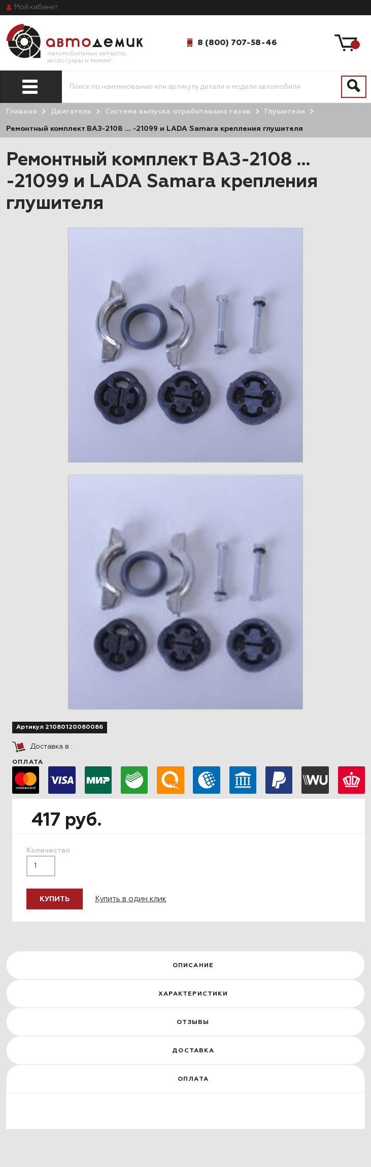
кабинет (36, 7)
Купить (55, 899)
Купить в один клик (130, 899)
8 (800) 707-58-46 (237, 43)
